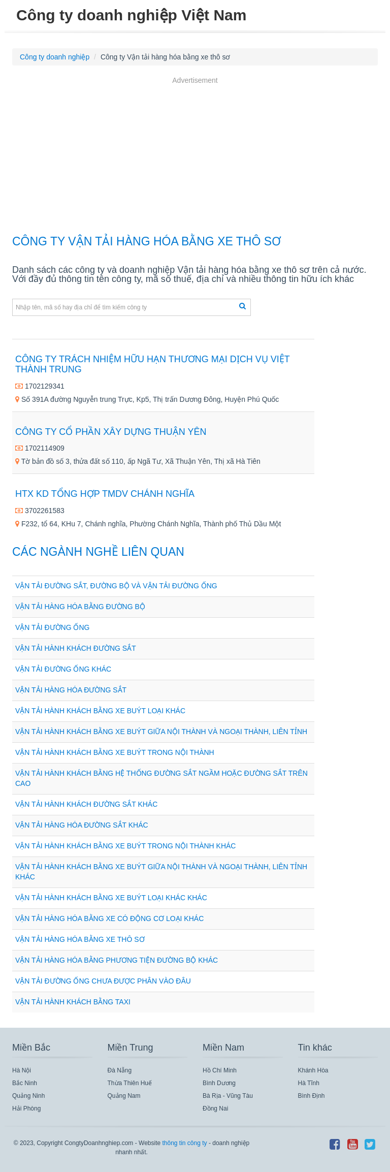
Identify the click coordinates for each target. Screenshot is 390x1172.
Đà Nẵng (120, 1070)
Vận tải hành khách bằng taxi (73, 1002)
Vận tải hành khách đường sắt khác (86, 804)
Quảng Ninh (28, 1095)
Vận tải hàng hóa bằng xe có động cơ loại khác (109, 918)
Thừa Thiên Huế (130, 1083)
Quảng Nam (124, 1095)
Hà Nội (21, 1070)
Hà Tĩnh (308, 1083)
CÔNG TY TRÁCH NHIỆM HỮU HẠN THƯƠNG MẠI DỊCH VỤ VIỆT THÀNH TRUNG (152, 364)
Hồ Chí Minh (220, 1070)
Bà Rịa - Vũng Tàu (228, 1095)
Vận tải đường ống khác (63, 669)
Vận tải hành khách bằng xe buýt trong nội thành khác (125, 846)
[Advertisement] (195, 157)
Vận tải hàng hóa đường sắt (70, 690)
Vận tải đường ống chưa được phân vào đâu (103, 981)
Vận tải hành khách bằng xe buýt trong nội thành (114, 752)
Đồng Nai (215, 1108)
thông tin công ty (184, 1143)
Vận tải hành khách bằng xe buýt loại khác (100, 711)
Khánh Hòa (313, 1070)
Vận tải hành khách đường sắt (75, 648)
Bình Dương (219, 1083)
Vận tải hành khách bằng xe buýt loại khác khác (111, 898)
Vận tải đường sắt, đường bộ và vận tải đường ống (116, 586)
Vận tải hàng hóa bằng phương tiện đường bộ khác (116, 960)
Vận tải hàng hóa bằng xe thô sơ (80, 939)
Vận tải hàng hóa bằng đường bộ (80, 607)
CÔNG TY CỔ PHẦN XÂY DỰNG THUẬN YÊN (110, 432)
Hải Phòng (26, 1108)
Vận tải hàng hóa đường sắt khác (81, 825)
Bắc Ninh (24, 1083)
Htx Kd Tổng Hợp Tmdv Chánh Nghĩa (104, 494)
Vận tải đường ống (52, 627)
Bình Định (311, 1095)
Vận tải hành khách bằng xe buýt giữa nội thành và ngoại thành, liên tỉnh (161, 731)
